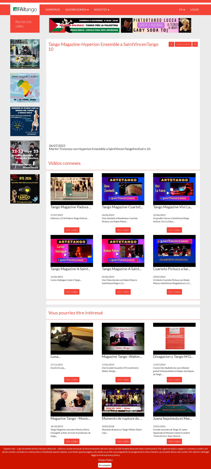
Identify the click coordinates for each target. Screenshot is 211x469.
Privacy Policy (105, 459)
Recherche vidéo (23, 24)
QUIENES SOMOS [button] (77, 9)
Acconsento (105, 465)
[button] (72, 189)
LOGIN (194, 9)
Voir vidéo (72, 230)
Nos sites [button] (102, 9)
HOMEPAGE (53, 9)
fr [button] (182, 9)
